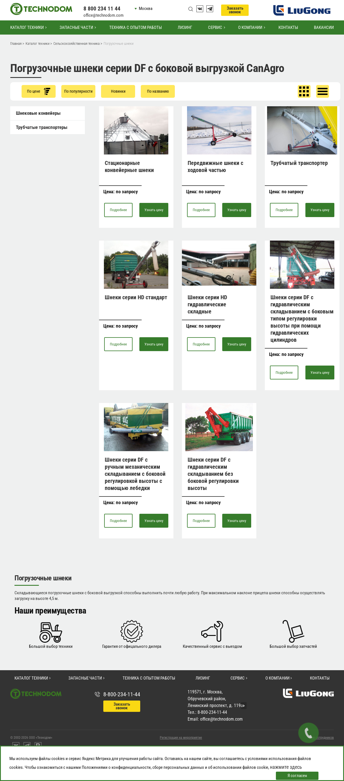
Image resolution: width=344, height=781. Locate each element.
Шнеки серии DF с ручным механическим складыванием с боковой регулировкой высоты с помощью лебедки (135, 473)
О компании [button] (250, 27)
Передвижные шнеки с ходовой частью (215, 166)
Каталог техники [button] (27, 27)
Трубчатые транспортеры (41, 127)
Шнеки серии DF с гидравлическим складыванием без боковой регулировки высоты (213, 473)
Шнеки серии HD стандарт (136, 297)
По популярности (78, 91)
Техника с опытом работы (135, 27)
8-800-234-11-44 (121, 694)
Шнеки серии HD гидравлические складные (207, 304)
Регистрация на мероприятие (181, 738)
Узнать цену (153, 210)
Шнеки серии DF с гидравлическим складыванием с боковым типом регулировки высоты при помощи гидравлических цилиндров (301, 318)
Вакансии (324, 27)
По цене (38, 91)
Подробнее (118, 210)
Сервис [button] (215, 27)
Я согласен (297, 775)
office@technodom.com (103, 15)
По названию (158, 91)
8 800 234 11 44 (101, 8)
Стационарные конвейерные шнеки (129, 166)
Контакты (288, 27)
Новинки (118, 91)
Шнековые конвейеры (38, 113)
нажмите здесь (286, 767)
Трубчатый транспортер (299, 163)
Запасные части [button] (76, 27)
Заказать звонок (235, 10)
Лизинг (185, 27)
